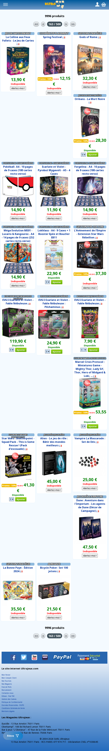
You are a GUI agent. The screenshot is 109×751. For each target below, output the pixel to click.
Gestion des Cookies (9, 699)
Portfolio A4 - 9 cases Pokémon (18, 163)
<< (36, 24)
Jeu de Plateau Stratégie (89, 95)
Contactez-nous (7, 693)
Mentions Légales (8, 711)
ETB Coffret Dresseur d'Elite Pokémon (17, 297)
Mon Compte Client (9, 678)
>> (73, 24)
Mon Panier (6, 675)
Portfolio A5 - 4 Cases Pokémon (54, 163)
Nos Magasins (7, 684)
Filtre (13, 736)
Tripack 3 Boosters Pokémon (54, 296)
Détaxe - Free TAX (8, 696)
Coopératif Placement (54, 33)
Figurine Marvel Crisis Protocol (90, 358)
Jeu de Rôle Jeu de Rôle (54, 434)
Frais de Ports (6, 687)
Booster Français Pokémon (90, 296)
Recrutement (6, 690)
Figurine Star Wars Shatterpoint (18, 435)
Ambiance (54, 564)
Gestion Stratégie (90, 33)
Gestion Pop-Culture (89, 227)
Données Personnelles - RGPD (13, 705)
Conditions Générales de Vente (13, 708)
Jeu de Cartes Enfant (18, 33)
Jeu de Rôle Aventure (90, 496)
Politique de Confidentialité (12, 702)
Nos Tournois (6, 681)
